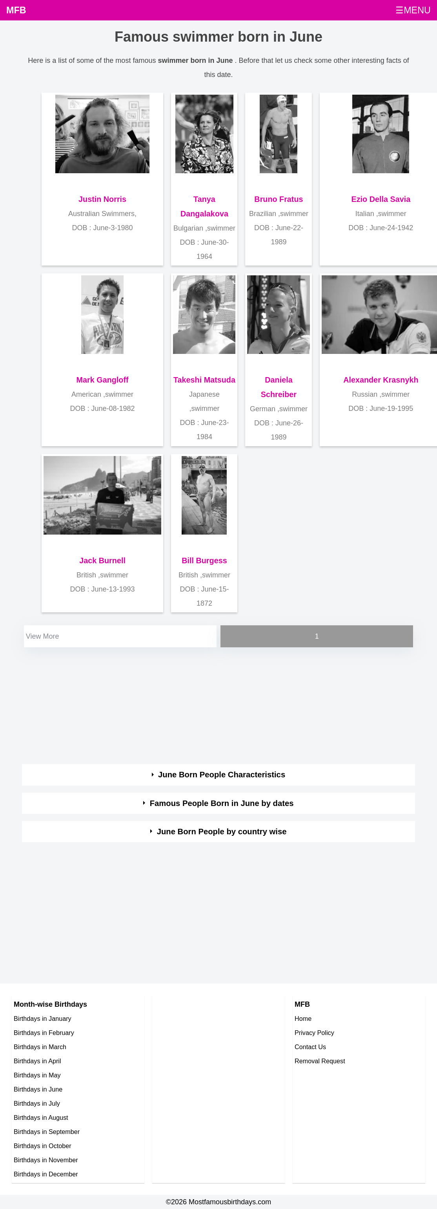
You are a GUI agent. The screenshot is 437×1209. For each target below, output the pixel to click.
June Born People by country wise (222, 831)
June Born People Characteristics (221, 774)
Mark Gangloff (102, 380)
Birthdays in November (46, 1159)
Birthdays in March (40, 1046)
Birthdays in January (42, 1018)
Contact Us (310, 1046)
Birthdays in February (44, 1032)
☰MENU (413, 10)
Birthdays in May (37, 1075)
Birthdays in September (47, 1131)
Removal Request (320, 1060)
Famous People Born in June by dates (222, 803)
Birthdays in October (42, 1145)
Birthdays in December (46, 1174)
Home (303, 1018)
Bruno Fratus (278, 199)
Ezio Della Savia (381, 199)
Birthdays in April (37, 1060)
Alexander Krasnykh (380, 380)
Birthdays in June (38, 1089)
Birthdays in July (37, 1103)
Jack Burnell (102, 560)
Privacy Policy (314, 1032)
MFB (16, 10)
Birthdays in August (41, 1117)
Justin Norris (102, 199)
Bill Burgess (204, 560)
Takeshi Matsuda (204, 380)
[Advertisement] (174, 704)
